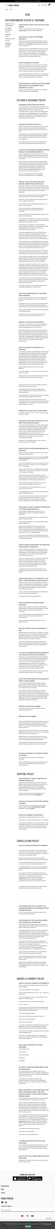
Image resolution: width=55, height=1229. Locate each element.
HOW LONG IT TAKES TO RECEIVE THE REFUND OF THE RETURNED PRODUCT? (34, 508)
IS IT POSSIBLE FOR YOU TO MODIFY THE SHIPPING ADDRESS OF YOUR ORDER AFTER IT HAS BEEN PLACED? (34, 908)
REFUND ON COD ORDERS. (27, 716)
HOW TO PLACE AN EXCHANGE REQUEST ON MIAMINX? (33, 449)
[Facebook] (2, 1202)
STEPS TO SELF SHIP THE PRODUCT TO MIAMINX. (31, 348)
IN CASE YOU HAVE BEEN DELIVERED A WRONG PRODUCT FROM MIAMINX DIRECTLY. (34, 151)
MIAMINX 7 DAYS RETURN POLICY (30, 124)
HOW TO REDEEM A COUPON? (29, 63)
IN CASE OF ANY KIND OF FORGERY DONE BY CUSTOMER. (33, 754)
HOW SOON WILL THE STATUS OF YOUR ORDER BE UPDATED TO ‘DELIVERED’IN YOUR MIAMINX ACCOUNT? (34, 85)
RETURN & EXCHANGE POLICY (8, 30)
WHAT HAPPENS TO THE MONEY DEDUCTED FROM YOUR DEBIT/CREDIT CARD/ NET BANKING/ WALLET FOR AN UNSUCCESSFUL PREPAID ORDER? (34, 1093)
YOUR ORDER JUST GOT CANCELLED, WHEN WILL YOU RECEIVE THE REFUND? (33, 921)
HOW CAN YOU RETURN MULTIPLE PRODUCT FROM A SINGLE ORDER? (34, 680)
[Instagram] (6, 1202)
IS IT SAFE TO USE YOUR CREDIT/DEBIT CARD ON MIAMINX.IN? (33, 1068)
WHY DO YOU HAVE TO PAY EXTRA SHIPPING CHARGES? (33, 802)
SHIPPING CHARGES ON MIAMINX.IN (31, 815)
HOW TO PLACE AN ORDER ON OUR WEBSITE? (34, 983)
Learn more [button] (48, 1224)
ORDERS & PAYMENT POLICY (8, 44)
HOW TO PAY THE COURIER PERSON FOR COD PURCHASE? (34, 1157)
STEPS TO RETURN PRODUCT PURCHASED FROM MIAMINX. (33, 294)
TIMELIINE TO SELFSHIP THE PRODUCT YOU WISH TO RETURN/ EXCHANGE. (33, 422)
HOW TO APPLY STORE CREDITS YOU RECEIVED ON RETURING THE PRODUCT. (34, 546)
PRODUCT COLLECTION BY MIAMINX (31, 322)
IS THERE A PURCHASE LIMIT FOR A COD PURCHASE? (32, 1142)
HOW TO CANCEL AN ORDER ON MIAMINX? (33, 845)
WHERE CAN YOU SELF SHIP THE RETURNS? (33, 410)
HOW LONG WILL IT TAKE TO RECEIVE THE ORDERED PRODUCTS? (33, 779)
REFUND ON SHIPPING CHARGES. (30, 706)
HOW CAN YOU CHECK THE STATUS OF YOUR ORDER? (34, 26)
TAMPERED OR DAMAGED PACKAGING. (32, 105)
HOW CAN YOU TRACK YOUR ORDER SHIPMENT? (31, 38)
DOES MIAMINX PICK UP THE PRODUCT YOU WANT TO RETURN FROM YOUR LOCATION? (33, 579)
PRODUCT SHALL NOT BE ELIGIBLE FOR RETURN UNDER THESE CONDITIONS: (31, 183)
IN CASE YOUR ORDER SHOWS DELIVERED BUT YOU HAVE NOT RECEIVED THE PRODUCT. (34, 654)
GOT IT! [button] (28, 1226)
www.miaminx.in (23, 139)
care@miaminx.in (32, 113)
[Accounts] (45, 5)
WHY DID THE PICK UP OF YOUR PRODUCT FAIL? (33, 629)
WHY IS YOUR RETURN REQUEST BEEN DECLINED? (31, 604)
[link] (39, 5)
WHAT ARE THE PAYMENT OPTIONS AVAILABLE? (31, 1046)
